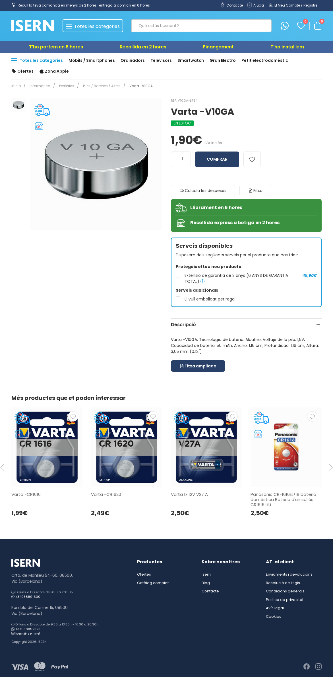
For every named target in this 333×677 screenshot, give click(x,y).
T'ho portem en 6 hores (56, 47)
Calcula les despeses (203, 190)
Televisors (161, 60)
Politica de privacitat (284, 599)
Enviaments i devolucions (289, 574)
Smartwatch (190, 60)
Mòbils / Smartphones (92, 60)
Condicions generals (285, 591)
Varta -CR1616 (26, 494)
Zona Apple (54, 71)
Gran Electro (223, 60)
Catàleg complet (153, 583)
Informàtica (38, 85)
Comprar (217, 159)
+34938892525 (27, 629)
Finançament (218, 47)
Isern (206, 574)
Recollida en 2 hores (143, 47)
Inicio (16, 85)
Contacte (210, 591)
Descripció (183, 324)
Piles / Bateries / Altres (98, 85)
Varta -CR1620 (106, 494)
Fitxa (255, 190)
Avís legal (275, 608)
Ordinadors (133, 60)
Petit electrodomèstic (264, 60)
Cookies (273, 616)
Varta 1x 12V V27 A (189, 494)
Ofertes (22, 71)
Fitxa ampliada (198, 366)
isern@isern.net (27, 633)
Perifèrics (64, 85)
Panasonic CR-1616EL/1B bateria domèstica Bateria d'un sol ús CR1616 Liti (283, 499)
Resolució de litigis (283, 583)
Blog (206, 583)
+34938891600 (27, 596)
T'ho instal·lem (287, 47)
